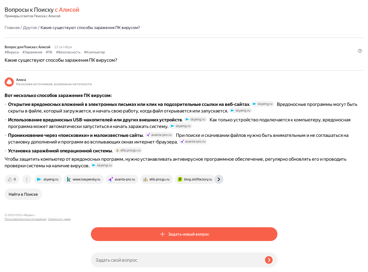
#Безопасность (154, 38)
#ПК (135, 38)
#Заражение (119, 38)
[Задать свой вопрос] (175, 259)
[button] (274, 47)
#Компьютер (180, 38)
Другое (116, 12)
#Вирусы (98, 38)
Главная (98, 12)
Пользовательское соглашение (25, 261)
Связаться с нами (16, 265)
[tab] (98, 212)
